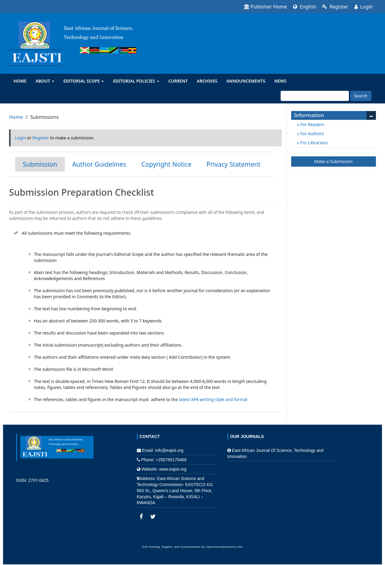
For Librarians (313, 142)
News (280, 81)
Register (335, 6)
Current (178, 81)
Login (363, 6)
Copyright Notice (166, 164)
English (304, 6)
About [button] (44, 81)
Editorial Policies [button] (136, 81)
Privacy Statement (233, 164)
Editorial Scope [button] (83, 81)
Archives (207, 81)
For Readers (311, 124)
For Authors (311, 133)
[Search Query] (315, 96)
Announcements (245, 81)
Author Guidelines (99, 164)
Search (360, 96)
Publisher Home (265, 6)
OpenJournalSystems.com (224, 546)
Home (20, 81)
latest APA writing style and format (214, 399)
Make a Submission (333, 161)
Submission (40, 164)
